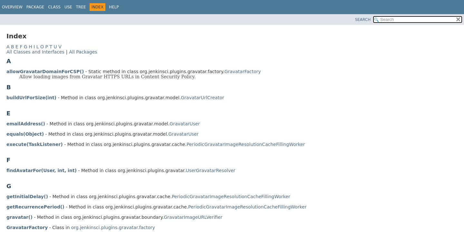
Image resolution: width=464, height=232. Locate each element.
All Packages (83, 51)
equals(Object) (25, 134)
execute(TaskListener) (34, 144)
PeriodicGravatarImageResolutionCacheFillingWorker (246, 144)
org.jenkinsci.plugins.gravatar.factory (113, 227)
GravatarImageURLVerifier (193, 217)
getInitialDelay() (27, 196)
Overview (12, 7)
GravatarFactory (243, 71)
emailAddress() (25, 123)
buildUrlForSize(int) (31, 97)
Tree (81, 7)
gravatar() (19, 217)
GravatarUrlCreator (202, 97)
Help (114, 7)
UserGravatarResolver (210, 170)
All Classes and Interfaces (35, 51)
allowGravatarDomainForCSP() (45, 71)
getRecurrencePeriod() (35, 206)
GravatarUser (184, 123)
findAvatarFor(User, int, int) (41, 170)
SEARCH (363, 19)
